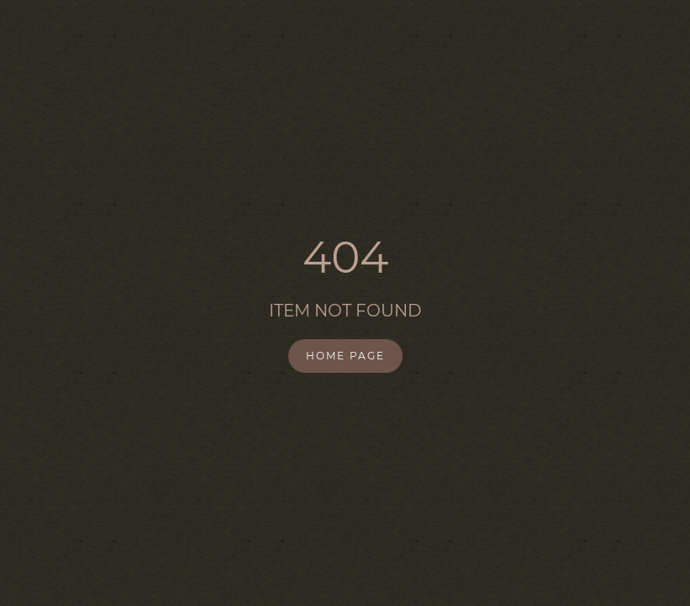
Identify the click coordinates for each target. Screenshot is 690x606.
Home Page (345, 355)
